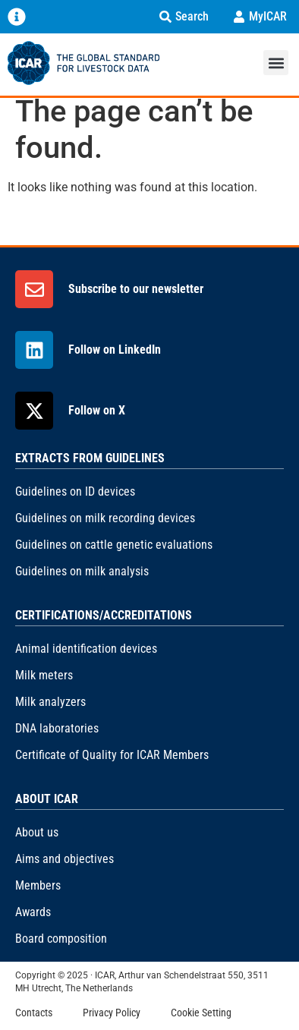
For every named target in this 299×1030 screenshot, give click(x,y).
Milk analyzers (50, 702)
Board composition (61, 938)
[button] (275, 62)
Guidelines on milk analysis (82, 571)
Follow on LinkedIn (114, 349)
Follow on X (96, 410)
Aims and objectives (64, 859)
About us (36, 832)
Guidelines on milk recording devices (105, 518)
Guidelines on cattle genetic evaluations (113, 544)
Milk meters (44, 675)
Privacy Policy (111, 1012)
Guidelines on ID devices (75, 491)
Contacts (33, 1012)
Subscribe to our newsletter (135, 289)
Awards (33, 912)
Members (38, 885)
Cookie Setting (201, 1012)
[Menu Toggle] (17, 17)
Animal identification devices (86, 648)
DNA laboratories (57, 728)
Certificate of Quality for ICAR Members (112, 755)
